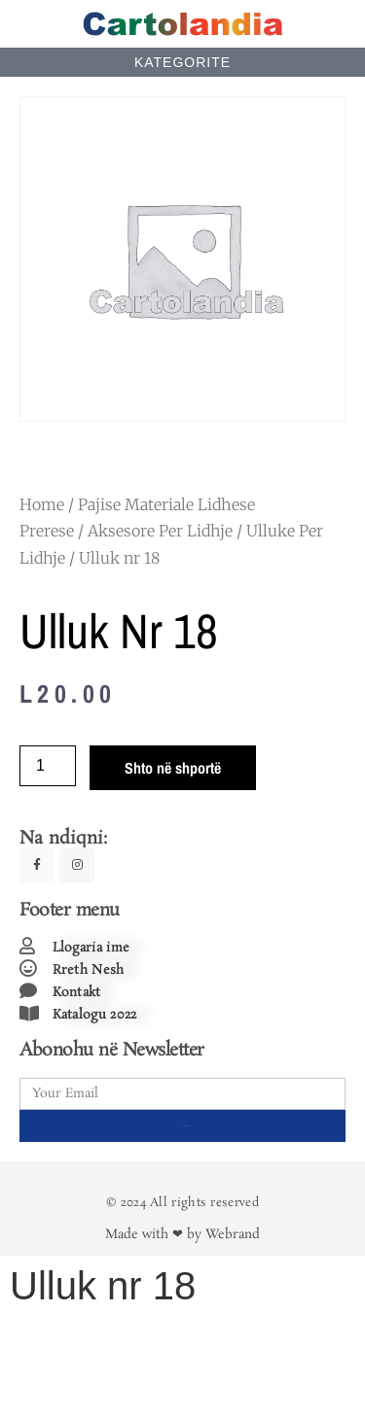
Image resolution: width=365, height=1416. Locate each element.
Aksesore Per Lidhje (160, 530)
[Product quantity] (47, 765)
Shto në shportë (173, 767)
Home (41, 504)
